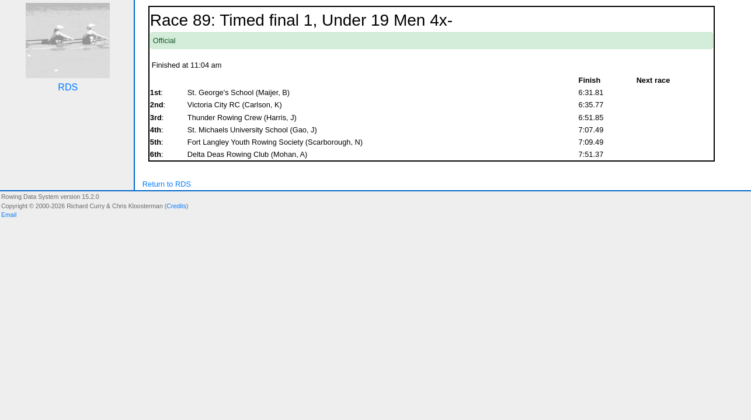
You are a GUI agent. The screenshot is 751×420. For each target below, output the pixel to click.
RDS (68, 87)
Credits (176, 205)
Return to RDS (166, 184)
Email (8, 214)
